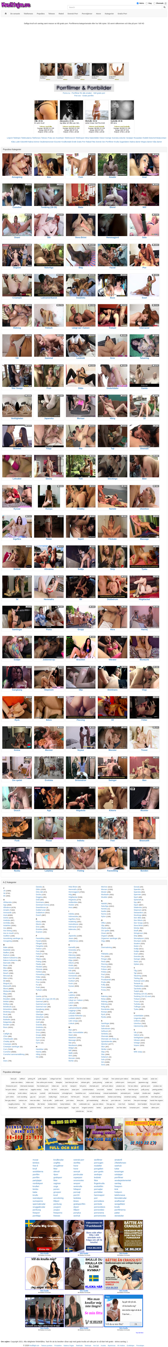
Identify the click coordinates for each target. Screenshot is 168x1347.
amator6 (118, 1160)
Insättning (72, 922)
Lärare (71, 1003)
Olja (102, 925)
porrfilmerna (119, 1210)
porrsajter (98, 1189)
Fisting (38, 962)
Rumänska (105, 1009)
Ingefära (72, 919)
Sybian (136, 964)
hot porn (86, 1097)
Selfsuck (104, 1031)
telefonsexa (119, 1195)
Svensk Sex (100, 142)
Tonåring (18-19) (140, 994)
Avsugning (7, 941)
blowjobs (59, 1082)
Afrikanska (7, 902)
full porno (83, 1086)
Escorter (57, 142)
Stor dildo (137, 918)
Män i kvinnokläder (76, 1032)
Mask (71, 1035)
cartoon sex (23, 1100)
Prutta (103, 982)
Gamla (38, 996)
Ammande (7, 913)
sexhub (77, 1216)
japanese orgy (143, 1082)
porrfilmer (118, 1177)
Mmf (70, 1056)
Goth (38, 1022)
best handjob (142, 1104)
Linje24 (10, 138)
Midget (71, 1048)
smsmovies (79, 1180)
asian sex (154, 1079)
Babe (5, 947)
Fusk (38, 987)
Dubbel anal (41, 910)
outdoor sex (24, 1090)
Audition (6, 936)
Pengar (104, 959)
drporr (76, 1207)
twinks (99, 1108)
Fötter (38, 977)
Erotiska (39, 929)
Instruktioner (73, 924)
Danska (39, 887)
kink (116, 1189)
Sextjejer (129, 138)
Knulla (116, 142)
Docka (38, 894)
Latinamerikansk (75, 1008)
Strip (135, 936)
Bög (5, 996)
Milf (70, 1050)
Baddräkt (7, 950)
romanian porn (135, 1108)
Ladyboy (72, 995)
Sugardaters (124, 142)
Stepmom (137, 910)
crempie (105, 1079)
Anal (5, 915)
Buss (5, 1027)
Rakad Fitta (90, 142)
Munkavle (105, 894)
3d (4, 893)
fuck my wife (47, 1100)
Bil (4, 981)
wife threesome (54, 1093)
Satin (103, 1026)
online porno (64, 1090)
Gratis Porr (81, 142)
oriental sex (80, 1111)
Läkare (71, 998)
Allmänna (7, 907)
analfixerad (119, 1201)
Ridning (104, 1001)
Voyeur (136, 1045)
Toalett (136, 991)
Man (70, 1030)
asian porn (75, 1090)
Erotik (74, 142)
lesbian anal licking (114, 1097)
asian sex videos (17, 1082)
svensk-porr (79, 1160)
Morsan (104, 889)
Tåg (135, 971)
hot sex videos (133, 1086)
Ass (4, 928)
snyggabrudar (39, 1207)
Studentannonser (47, 142)
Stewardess (138, 913)
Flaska (38, 964)
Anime (5, 918)
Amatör (6, 910)
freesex (57, 1216)
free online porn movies (45, 1082)
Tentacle (137, 983)
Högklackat (73, 897)
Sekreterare (106, 1029)
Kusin (71, 983)
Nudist (103, 911)
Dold (38, 900)
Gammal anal (41, 1004)
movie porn (64, 1097)
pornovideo (99, 1210)
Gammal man (41, 1007)
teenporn (73, 1086)
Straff (136, 931)
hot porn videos (11, 1090)
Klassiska (72, 958)
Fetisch (39, 954)
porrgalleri (98, 1169)
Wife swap (138, 1052)
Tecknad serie (139, 981)
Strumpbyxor (139, 938)
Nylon (103, 916)
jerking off (31, 1079)
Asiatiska (7, 925)
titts (75, 1104)
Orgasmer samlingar (109, 938)
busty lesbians (65, 1104)
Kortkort (72, 981)
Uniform (137, 1021)
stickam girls (85, 1082)
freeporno (58, 1213)
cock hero (127, 1100)
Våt (135, 1032)
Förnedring (40, 974)
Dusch (38, 915)
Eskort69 (24, 142)
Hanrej (38, 1052)
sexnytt (77, 1171)
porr (96, 1198)
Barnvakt (6, 963)
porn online (10, 1097)
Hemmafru (73, 889)
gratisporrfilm (79, 1204)
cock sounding (22, 1097)
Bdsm (5, 971)
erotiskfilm (98, 1186)
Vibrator (137, 1040)
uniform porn (120, 1082)
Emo (38, 927)
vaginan (57, 1183)
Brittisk (6, 1001)
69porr (56, 1201)
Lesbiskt (72, 1018)
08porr (76, 1210)
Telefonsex (36, 138)
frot (24, 1104)
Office (103, 923)
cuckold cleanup (94, 1093)
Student (137, 943)
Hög (70, 894)
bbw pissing (136, 1079)
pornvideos (99, 1201)
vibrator (154, 1082)
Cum (5, 1049)
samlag (117, 1183)
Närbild (104, 904)
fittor (55, 1169)
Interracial (72, 927)
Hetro (141, 3)
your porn (42, 1097)
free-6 (35, 1166)
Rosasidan (138, 138)
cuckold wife (144, 1097)
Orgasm (104, 936)
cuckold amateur (88, 1090)
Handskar (40, 1049)
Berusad (6, 976)
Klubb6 (145, 138)
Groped (39, 1030)
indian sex (55, 1086)
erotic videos (22, 1093)
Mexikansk (73, 1045)
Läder (71, 992)
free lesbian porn (43, 1086)
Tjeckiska (137, 989)
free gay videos (10, 1100)
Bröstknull (7, 1007)
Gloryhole (40, 1017)
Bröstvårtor (7, 1009)
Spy (135, 902)
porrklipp (37, 1216)
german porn (145, 1086)
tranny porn (131, 1082)
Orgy (103, 941)
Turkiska (137, 1004)
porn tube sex (116, 1100)
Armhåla (6, 923)
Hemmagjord (74, 892)
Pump (103, 990)
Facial (38, 941)
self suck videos (107, 1086)
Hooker (71, 905)
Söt (102, 1062)
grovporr (57, 1192)
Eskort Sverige (105, 138)
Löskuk (71, 1023)
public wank (59, 1100)
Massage (72, 1040)
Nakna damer (135, 142)
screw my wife (120, 1090)
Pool (103, 974)
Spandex (137, 889)
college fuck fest (55, 1079)
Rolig (103, 1007)
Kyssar (71, 986)
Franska (39, 980)
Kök (70, 971)
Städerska (138, 907)
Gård (38, 1012)
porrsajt (77, 1192)
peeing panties (157, 1090)
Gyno (38, 1043)
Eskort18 (152, 138)
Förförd (39, 972)
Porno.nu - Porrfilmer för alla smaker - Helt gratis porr (84, 93)
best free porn (133, 1090)
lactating (31, 1104)
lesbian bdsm (52, 1104)
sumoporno (38, 1201)
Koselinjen (60, 138)
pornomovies (100, 1216)
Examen (39, 932)
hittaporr (77, 1189)
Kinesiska (72, 950)
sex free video (121, 1108)
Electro (39, 924)
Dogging (39, 897)
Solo (103, 1059)
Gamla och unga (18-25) (45, 999)
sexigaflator (119, 1204)
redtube (145, 1108)
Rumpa (104, 1012)
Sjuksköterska (106, 1041)
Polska (104, 972)
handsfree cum (81, 1093)
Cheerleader (8, 1039)
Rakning (104, 996)
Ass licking (7, 931)
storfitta (77, 1163)
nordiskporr (38, 1183)
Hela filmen (73, 887)
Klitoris (71, 963)
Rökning (104, 1004)
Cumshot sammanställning (14, 1054)
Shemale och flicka (108, 1039)
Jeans (71, 938)
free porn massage (140, 1100)
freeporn (118, 1186)
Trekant (137, 999)
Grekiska (39, 1027)
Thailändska (138, 986)
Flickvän (39, 969)
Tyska (136, 1009)
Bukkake (6, 1019)
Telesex (44, 138)
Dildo (38, 889)
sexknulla (78, 1186)
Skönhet (104, 1044)
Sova (103, 1065)
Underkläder (138, 1016)
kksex (76, 1201)
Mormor (104, 887)
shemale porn (94, 1086)
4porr (56, 1174)
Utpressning (138, 1026)
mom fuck (121, 1104)
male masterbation (98, 1097)
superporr (78, 1177)
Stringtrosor (138, 933)
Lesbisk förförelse (76, 1016)
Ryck (103, 1014)
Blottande (7, 991)
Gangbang (40, 1009)
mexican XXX (69, 1079)
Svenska (137, 956)
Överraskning (106, 947)
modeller (98, 1166)
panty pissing (97, 1082)
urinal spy (11, 1093)
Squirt (136, 905)
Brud (5, 1014)
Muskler (104, 897)
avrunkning (59, 1198)
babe (35, 1192)
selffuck (22, 1079)
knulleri (36, 1186)
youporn (96, 1079)
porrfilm (36, 1174)
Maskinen (72, 1038)
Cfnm (5, 1036)
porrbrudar (78, 1174)
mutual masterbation (110, 1093)
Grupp (38, 1035)
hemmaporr (99, 1195)
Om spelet (105, 931)
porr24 (76, 1195)
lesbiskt (97, 1177)
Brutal (5, 1017)
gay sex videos (98, 1104)
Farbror (39, 949)
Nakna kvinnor (34, 142)
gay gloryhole (108, 1108)
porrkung (58, 1204)
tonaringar (119, 1171)
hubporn (118, 1192)
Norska (104, 909)
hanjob (145, 1079)
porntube (98, 1204)
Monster (72, 1058)
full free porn (75, 1097)
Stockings (138, 915)
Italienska (72, 929)
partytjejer (37, 1180)
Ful (37, 985)
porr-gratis (98, 1171)
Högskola (72, 900)
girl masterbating (92, 1100)
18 (4, 891)
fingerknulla (99, 1183)
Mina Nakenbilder (92, 138)
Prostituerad (106, 980)
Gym (38, 1040)
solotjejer (118, 1174)
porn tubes (70, 1100)
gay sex (33, 1097)
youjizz (57, 1210)
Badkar (6, 952)
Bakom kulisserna (10, 958)
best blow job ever (71, 1082)
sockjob (136, 1093)
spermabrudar (39, 1204)
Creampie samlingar (11, 1047)
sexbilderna (38, 1171)
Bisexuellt (7, 986)
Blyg (5, 994)
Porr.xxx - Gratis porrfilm (84, 96)
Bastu (5, 965)
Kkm (70, 952)
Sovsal (136, 887)
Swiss (136, 962)
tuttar (116, 1169)
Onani (103, 933)
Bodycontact (161, 138)
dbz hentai (41, 1104)
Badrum (6, 955)
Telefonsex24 (70, 138)
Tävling (137, 978)
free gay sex (111, 1104)
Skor (103, 1047)
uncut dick (100, 1090)
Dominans (40, 902)
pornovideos (99, 1207)
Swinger (137, 959)
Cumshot (7, 1052)
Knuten (71, 968)
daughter (157, 1093)
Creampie (7, 1044)
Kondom (72, 973)
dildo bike (23, 1108)
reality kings (53, 1097)
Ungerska (137, 1018)
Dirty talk (39, 892)
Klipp (71, 960)
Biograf (6, 983)
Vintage (137, 1043)
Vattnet (136, 1035)
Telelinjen (17, 138)
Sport (136, 897)
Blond (5, 989)
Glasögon (40, 1014)
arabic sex (108, 1082)
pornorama (99, 1213)
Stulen (136, 946)
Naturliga (104, 906)
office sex (104, 1100)
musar (35, 1160)
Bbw (5, 968)
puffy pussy (145, 1090)
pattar (117, 1213)
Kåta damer (157, 142)
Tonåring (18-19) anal (142, 996)
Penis (103, 962)
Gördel (38, 1019)
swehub (118, 1166)
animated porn (126, 1093)
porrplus (77, 1213)
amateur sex (157, 1086)
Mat (70, 1043)
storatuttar (119, 1216)
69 (4, 896)
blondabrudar (120, 1198)
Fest (37, 951)
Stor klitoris (138, 920)
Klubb (71, 965)
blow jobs (80, 1100)
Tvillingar (137, 1007)
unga (56, 1186)
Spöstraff (137, 900)
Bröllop (6, 1004)
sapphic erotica (36, 1090)
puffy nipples (42, 1079)
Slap (103, 1052)
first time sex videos (83, 1079)
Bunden (6, 1025)
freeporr (36, 1213)
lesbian (109, 1090)
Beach (5, 973)
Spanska (137, 892)
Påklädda (105, 954)
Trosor (136, 1001)
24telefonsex (120, 1163)
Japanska (72, 936)
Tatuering (137, 976)
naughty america (14, 1104)
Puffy (103, 985)
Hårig (38, 1054)
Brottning (7, 1012)
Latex (71, 1005)
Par (102, 956)
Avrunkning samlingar (12, 938)
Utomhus (137, 1023)
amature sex (120, 1086)
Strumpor (137, 941)
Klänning (72, 955)
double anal (146, 1093)
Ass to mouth (8, 933)
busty (46, 1090)
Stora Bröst (138, 925)
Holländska (73, 902)
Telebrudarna (26, 138)
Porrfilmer (110, 142)
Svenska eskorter (119, 138)
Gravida (39, 1025)
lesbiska (77, 1198)
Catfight (6, 1034)
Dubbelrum (40, 913)
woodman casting (130, 1097)
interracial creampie (27, 1086)
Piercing (104, 964)
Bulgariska (7, 1022)
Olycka (104, 928)
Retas (103, 999)
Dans (5, 1061)
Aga (5, 905)
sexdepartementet (122, 1180)
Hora (70, 907)
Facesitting (40, 938)
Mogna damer (146, 142)
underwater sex (84, 1104)
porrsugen (98, 1163)
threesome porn (11, 1086)
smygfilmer (58, 1166)
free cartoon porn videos (120, 1079)
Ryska (103, 1017)
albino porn (155, 1108)
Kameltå (72, 947)
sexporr (77, 1183)
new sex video (35, 1100)
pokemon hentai (35, 1108)
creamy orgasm (63, 1108)
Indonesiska (73, 916)
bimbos (36, 1163)
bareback (131, 1104)
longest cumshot (87, 1108)
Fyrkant (39, 990)
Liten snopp (73, 1021)
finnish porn (13, 1108)
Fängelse (39, 946)
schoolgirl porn (67, 1093)
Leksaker (72, 1013)
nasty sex (33, 1093)
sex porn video (49, 1108)
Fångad (39, 943)
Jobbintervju (73, 941)
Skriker (104, 1049)
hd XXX (54, 1090)
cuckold (42, 1093)
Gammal (39, 1001)
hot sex (89, 1111)
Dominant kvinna (42, 905)
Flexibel (39, 967)
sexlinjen (98, 1174)
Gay (150, 3)
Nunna (103, 914)
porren (56, 1189)
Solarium (104, 1057)
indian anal (29, 1082)
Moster (104, 892)
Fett (37, 956)
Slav (103, 1054)
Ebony (38, 922)
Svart (136, 954)
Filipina (39, 959)
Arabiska (6, 920)
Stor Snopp (138, 923)
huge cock (75, 1108)
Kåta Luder (15, 142)
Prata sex (51, 138)
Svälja (136, 949)
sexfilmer (98, 1160)
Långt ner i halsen (76, 1000)
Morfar (71, 1061)
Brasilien (6, 999)
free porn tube (155, 1104)
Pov (102, 977)
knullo (35, 1195)
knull (35, 1169)
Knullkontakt (66, 142)
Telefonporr (80, 138)
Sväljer (136, 951)
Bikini (5, 978)
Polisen (104, 969)
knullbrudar (59, 1160)
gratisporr (58, 1177)
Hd (37, 1057)
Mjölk (71, 1053)
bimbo (35, 1189)
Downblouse (41, 907)
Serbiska (104, 1034)
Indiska (71, 914)
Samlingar (105, 1023)
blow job (13, 1079)
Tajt (135, 973)
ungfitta (57, 1163)
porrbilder (98, 1192)
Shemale (160, 3)
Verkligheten (139, 1038)
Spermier (137, 894)
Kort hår (72, 978)
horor (76, 1166)
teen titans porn (156, 1097)
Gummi (39, 1038)
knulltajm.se (34, 1345)
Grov (38, 1032)
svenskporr (38, 1198)
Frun (38, 982)
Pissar (103, 967)
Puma (103, 987)
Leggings (72, 1010)
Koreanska (73, 976)
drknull (57, 1171)
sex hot (64, 1086)
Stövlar (136, 928)
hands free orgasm (156, 1100)
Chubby (6, 1041)
